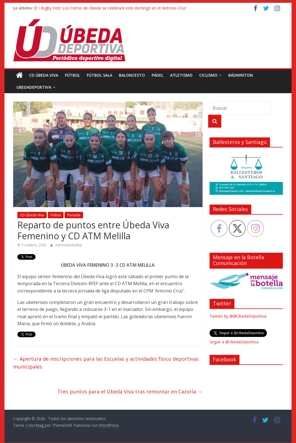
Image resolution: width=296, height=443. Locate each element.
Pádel (157, 75)
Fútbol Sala (99, 75)
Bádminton (240, 75)
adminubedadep (68, 245)
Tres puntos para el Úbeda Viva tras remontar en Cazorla (130, 391)
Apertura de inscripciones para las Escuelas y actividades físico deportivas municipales (106, 362)
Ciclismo (208, 75)
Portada (73, 215)
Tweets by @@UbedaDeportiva (238, 316)
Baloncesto (132, 75)
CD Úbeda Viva (43, 75)
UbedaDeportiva (34, 87)
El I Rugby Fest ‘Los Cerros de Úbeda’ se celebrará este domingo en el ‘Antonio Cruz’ (110, 8)
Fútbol (72, 75)
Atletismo (181, 75)
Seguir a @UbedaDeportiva (234, 341)
